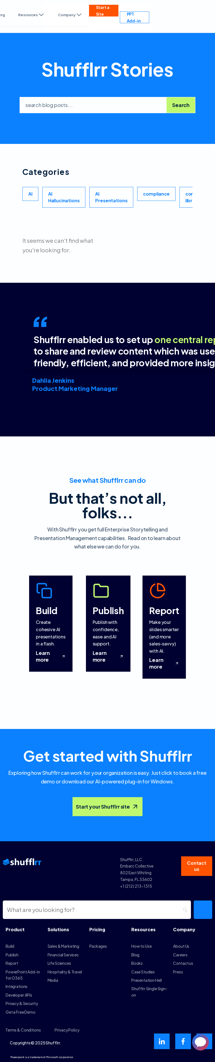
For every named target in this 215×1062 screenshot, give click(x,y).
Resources (31, 14)
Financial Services (63, 954)
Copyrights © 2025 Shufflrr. (35, 1042)
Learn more (51, 656)
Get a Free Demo (21, 1012)
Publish (12, 954)
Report (12, 963)
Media (53, 980)
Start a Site (102, 10)
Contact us (183, 963)
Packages (98, 946)
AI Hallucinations (64, 197)
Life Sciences (59, 963)
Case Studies (143, 971)
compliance (156, 194)
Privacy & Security (22, 1003)
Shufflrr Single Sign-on (149, 991)
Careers (180, 954)
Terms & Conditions (23, 1029)
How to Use (141, 946)
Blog (135, 954)
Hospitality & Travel (65, 971)
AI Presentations (111, 197)
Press (178, 971)
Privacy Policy (67, 1029)
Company (70, 14)
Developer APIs (19, 994)
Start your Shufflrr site (107, 807)
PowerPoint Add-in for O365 (23, 974)
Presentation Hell (146, 980)
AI (30, 194)
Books (137, 963)
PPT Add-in (134, 17)
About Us (181, 946)
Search (181, 105)
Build (10, 946)
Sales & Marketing (64, 946)
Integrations (16, 986)
